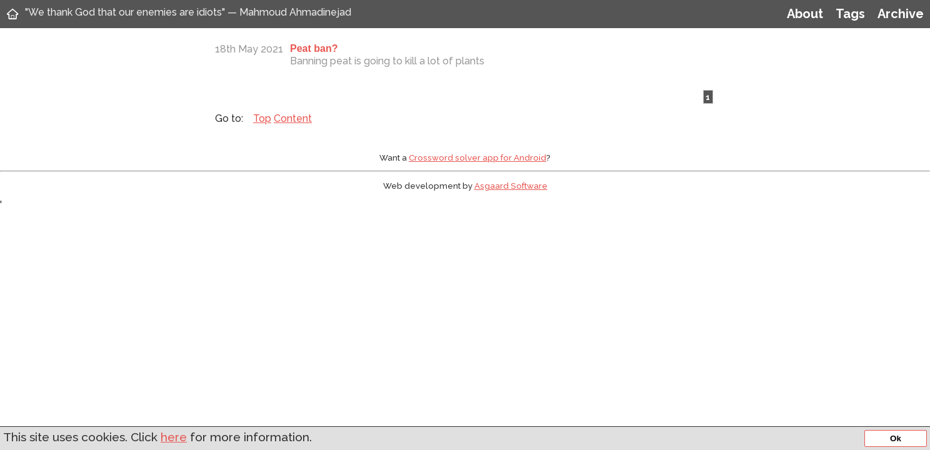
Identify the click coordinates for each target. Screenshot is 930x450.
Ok (895, 438)
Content (293, 118)
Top (262, 118)
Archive (901, 13)
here (174, 437)
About (805, 13)
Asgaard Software (511, 186)
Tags (850, 13)
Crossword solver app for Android (477, 157)
